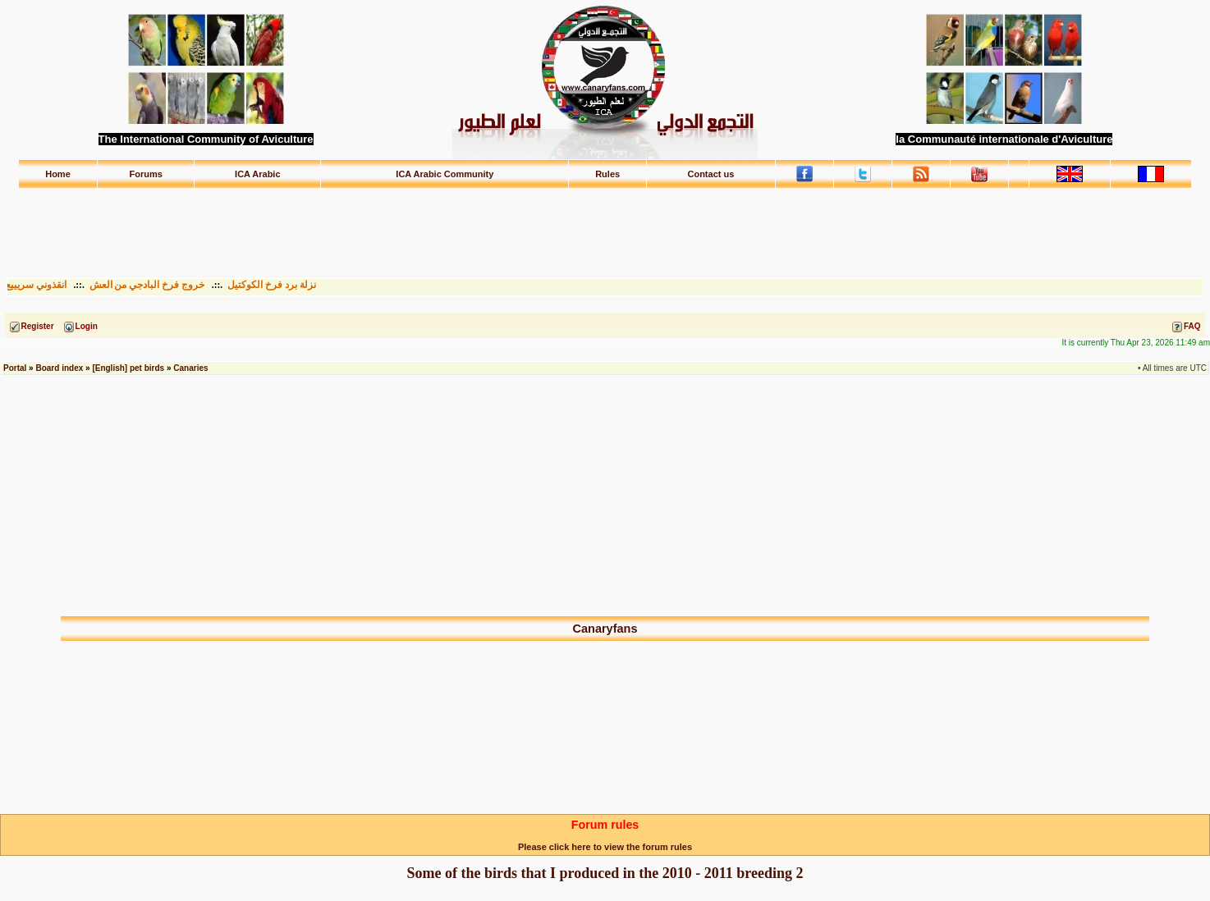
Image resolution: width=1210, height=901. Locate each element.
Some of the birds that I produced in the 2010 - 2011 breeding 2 (605, 873)
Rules (607, 174)
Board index (59, 368)
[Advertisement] (605, 226)
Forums (145, 174)
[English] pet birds (128, 368)
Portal (14, 368)
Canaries (190, 368)
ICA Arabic (257, 174)
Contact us (710, 174)
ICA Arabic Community (444, 174)
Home (58, 174)
